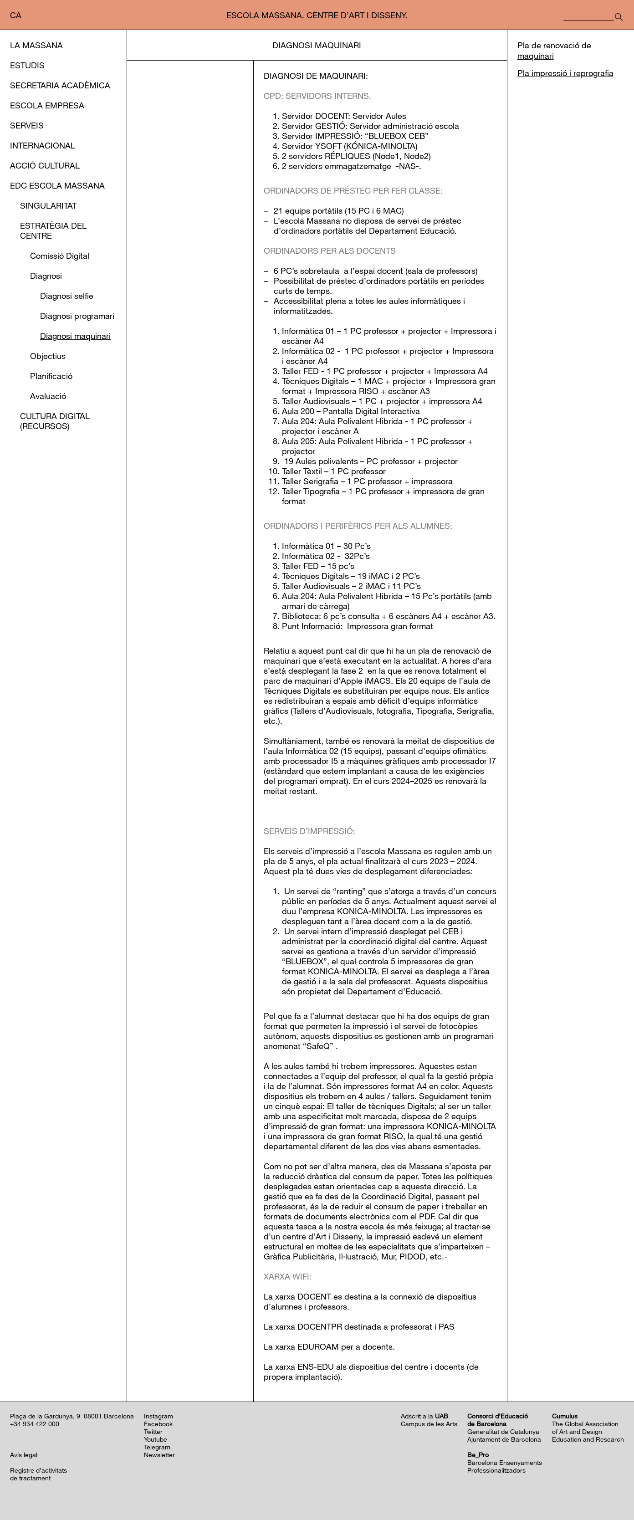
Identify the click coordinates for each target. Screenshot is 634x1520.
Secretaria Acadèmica (60, 85)
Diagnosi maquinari (75, 336)
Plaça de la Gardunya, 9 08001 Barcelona (72, 1416)
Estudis (27, 65)
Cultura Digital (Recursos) (55, 421)
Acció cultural (45, 165)
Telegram (157, 1447)
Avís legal (23, 1455)
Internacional (42, 145)
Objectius (48, 356)
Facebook (158, 1424)
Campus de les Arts (429, 1424)
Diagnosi (46, 276)
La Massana (36, 45)
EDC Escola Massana (57, 185)
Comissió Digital (59, 256)
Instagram (158, 1416)
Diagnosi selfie (66, 296)
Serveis (27, 125)
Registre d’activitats (38, 1470)
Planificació (51, 376)
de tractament (30, 1478)
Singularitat (48, 205)
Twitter (153, 1431)
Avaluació (48, 396)
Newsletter (159, 1455)
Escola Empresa (47, 105)
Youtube (155, 1439)
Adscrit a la (424, 1416)
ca (15, 15)
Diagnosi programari (77, 316)
